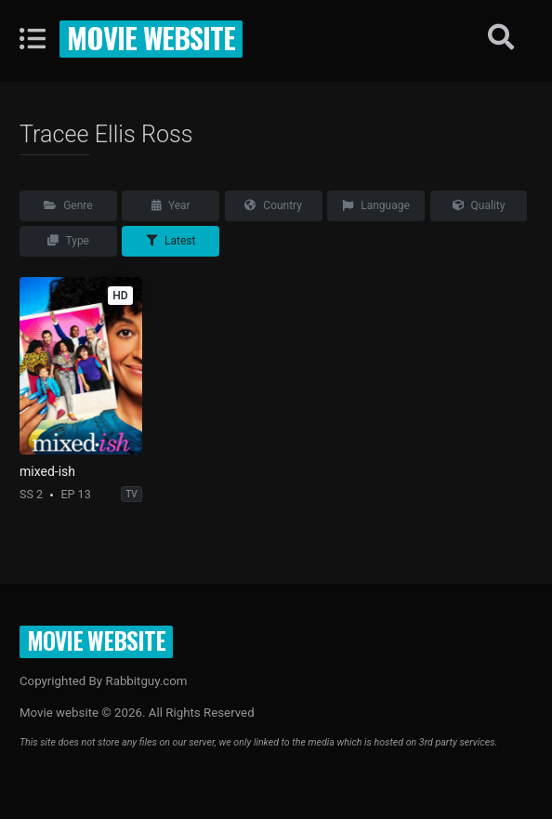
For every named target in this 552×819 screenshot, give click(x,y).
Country (273, 205)
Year (171, 205)
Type (68, 240)
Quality (479, 205)
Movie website (151, 37)
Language (375, 205)
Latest (170, 240)
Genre (68, 205)
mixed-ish (47, 471)
